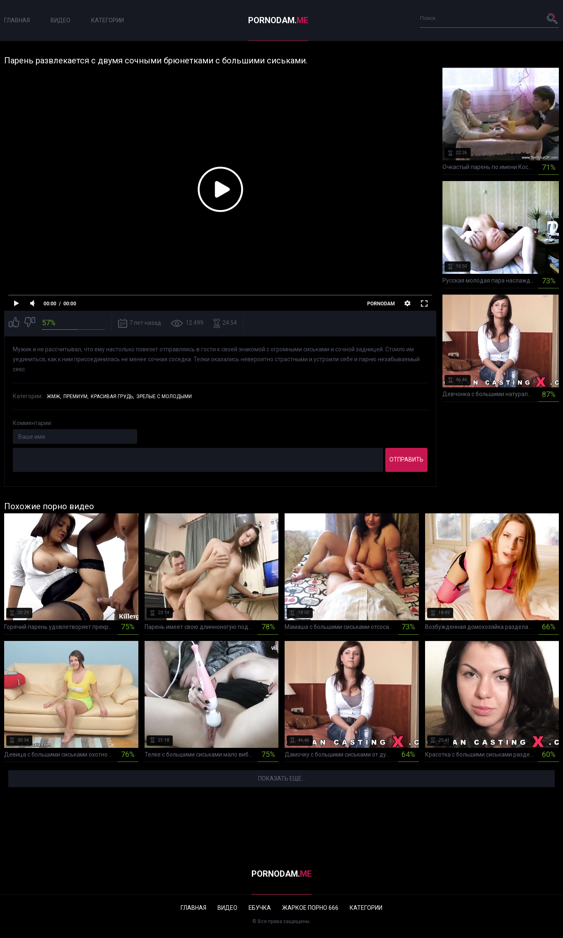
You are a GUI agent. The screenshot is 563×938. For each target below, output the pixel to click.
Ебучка (260, 907)
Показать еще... (281, 778)
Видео (60, 20)
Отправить (406, 459)
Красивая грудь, (112, 396)
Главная (17, 20)
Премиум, (76, 396)
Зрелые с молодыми (164, 396)
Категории (107, 20)
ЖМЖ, (54, 396)
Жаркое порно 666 (310, 907)
